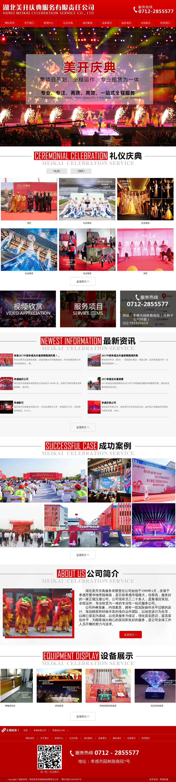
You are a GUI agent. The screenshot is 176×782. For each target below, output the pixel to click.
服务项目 (126, 23)
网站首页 (10, 23)
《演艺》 (81, 171)
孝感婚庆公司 (21, 379)
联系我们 (165, 23)
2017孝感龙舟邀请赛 (112, 379)
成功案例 (87, 23)
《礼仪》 (57, 171)
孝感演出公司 (58, 730)
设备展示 (107, 23)
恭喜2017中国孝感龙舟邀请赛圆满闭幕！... (37, 355)
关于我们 (29, 23)
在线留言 (146, 23)
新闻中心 (48, 23)
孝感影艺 (19, 402)
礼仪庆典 (68, 23)
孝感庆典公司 (109, 402)
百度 (25, 730)
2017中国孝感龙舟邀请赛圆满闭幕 (120, 355)
